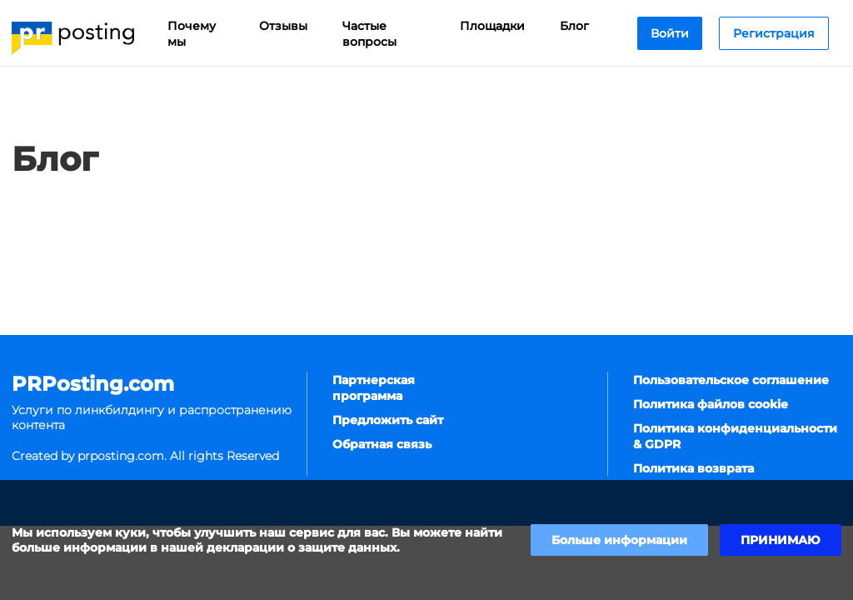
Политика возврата (693, 468)
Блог (574, 25)
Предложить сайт (387, 420)
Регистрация (774, 33)
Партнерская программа (373, 387)
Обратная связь (381, 444)
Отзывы (283, 25)
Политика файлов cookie (710, 404)
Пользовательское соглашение (731, 380)
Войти (670, 33)
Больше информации (619, 540)
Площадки (492, 25)
